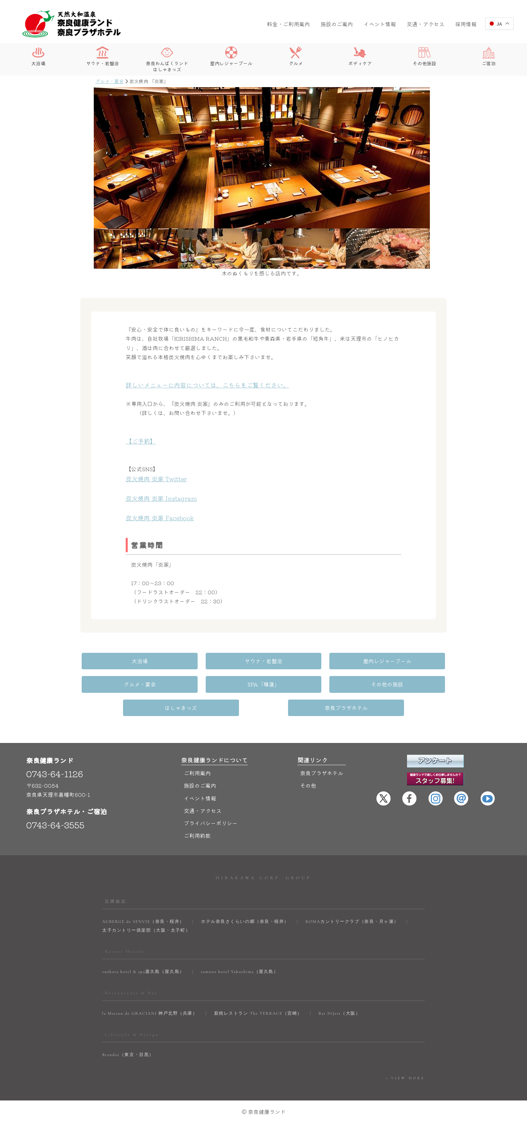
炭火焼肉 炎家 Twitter (156, 478)
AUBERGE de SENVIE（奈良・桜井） (143, 921)
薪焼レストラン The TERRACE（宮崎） (258, 1013)
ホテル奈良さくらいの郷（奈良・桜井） (245, 921)
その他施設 (424, 56)
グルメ (296, 56)
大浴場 (38, 56)
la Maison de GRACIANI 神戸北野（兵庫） (150, 1013)
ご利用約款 (197, 835)
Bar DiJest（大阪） (340, 1013)
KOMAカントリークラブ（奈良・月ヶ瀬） (352, 921)
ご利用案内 (197, 773)
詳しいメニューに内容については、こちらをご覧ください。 (207, 384)
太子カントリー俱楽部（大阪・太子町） (146, 930)
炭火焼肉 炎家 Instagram (161, 498)
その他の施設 (386, 684)
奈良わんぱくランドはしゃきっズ (167, 59)
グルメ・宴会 (109, 81)
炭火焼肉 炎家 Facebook (160, 517)
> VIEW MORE (405, 1078)
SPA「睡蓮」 (263, 684)
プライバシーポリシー (211, 823)
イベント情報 (380, 24)
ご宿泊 (489, 56)
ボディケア (360, 56)
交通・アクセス (425, 24)
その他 (308, 785)
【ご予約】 (141, 441)
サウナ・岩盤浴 (102, 56)
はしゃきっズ (181, 708)
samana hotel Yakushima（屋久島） (240, 971)
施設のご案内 (337, 24)
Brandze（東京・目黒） (128, 1054)
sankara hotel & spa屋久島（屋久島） (143, 971)
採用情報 (466, 24)
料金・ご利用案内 (288, 24)
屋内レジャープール (231, 56)
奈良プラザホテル (345, 708)
